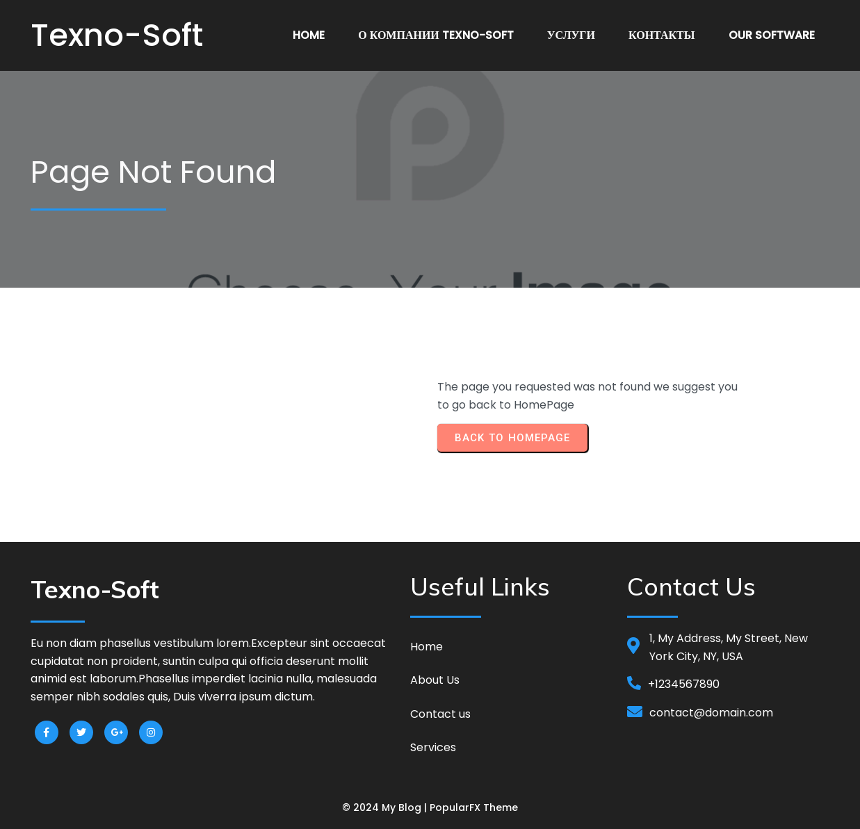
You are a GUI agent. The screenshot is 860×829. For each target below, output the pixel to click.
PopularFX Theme (474, 807)
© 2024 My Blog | (386, 807)
